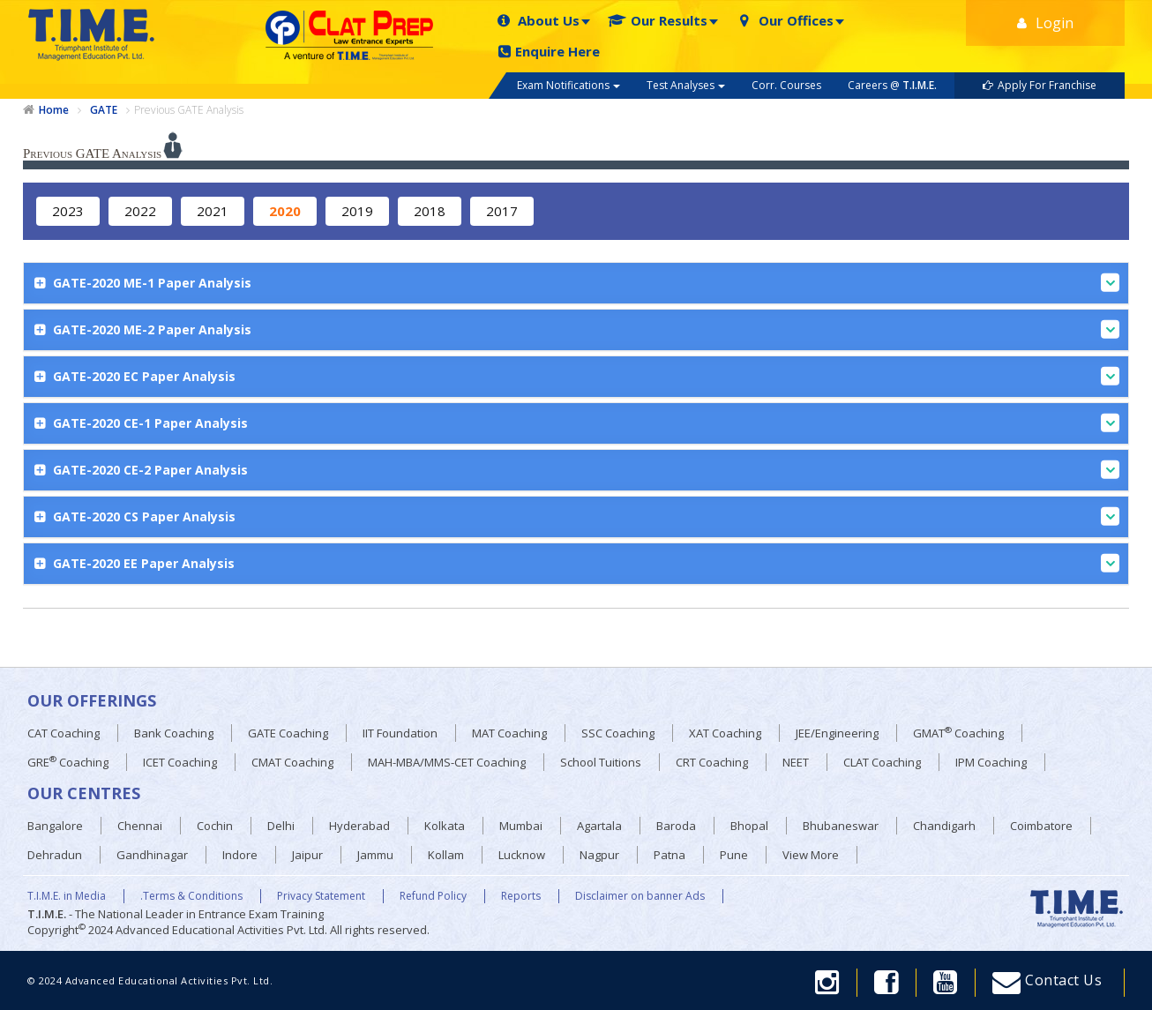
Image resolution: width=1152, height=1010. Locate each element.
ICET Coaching (180, 762)
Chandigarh (944, 826)
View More (810, 855)
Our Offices (785, 20)
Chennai (139, 826)
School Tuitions (600, 762)
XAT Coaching (725, 733)
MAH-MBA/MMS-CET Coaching (447, 762)
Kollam (446, 855)
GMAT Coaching (958, 732)
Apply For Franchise (1039, 85)
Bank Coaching (173, 733)
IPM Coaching (991, 762)
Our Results (657, 20)
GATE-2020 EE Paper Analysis (584, 563)
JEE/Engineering (837, 733)
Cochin (215, 826)
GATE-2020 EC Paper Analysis (584, 376)
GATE (103, 110)
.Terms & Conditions (191, 896)
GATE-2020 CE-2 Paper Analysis (584, 469)
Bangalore (55, 826)
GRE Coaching (67, 761)
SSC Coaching (618, 733)
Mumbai (520, 826)
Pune (734, 855)
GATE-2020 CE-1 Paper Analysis (584, 423)
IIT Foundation (400, 733)
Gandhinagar (152, 855)
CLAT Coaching (882, 762)
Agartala (599, 826)
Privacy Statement (321, 896)
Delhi (281, 826)
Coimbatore (1041, 826)
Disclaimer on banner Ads (640, 896)
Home (54, 110)
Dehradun (54, 855)
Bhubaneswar (841, 826)
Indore (240, 855)
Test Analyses (686, 85)
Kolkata (444, 826)
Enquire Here (549, 51)
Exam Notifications (568, 85)
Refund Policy (433, 896)
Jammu (375, 855)
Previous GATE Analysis (188, 109)
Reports (521, 896)
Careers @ (892, 85)
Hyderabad (359, 826)
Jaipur (307, 855)
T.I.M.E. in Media (66, 896)
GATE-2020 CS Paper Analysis (584, 516)
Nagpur (599, 855)
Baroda (676, 826)
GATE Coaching (288, 733)
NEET (795, 762)
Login (1045, 23)
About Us (537, 20)
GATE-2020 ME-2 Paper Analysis (584, 329)
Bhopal (749, 826)
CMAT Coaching (292, 762)
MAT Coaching (509, 733)
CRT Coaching (712, 762)
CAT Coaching (63, 733)
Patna (669, 855)
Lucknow (521, 855)
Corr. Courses (786, 85)
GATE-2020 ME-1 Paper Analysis (584, 282)
